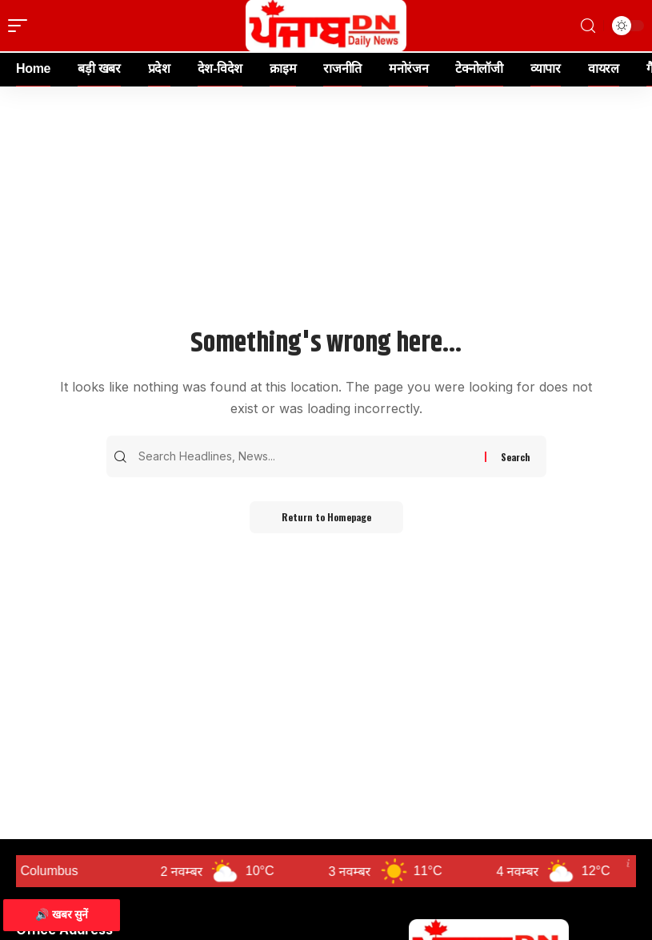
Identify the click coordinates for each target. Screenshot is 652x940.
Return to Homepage (326, 517)
